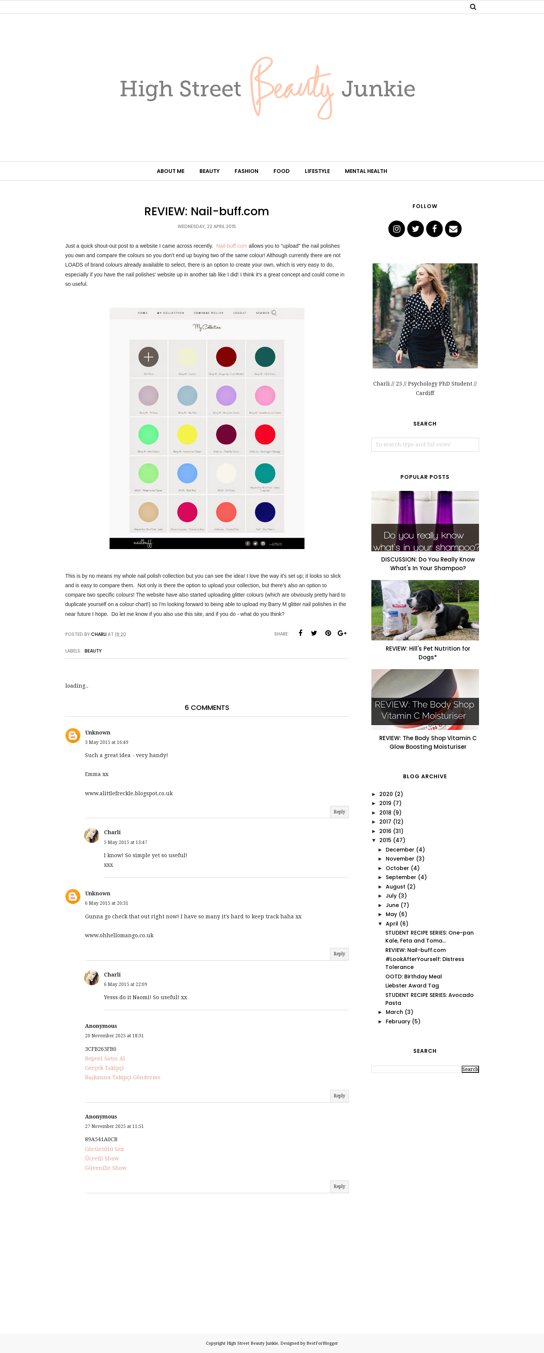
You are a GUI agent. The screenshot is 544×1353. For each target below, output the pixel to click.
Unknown (97, 733)
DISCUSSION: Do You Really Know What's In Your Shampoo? (428, 563)
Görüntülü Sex (104, 1149)
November (400, 858)
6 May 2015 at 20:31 (106, 903)
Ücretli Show (102, 1159)
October (397, 868)
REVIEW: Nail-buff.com (415, 950)
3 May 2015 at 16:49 (106, 742)
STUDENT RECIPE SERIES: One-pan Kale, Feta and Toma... (429, 936)
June (392, 905)
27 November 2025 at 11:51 (114, 1126)
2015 (385, 840)
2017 (385, 821)
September (401, 877)
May (391, 914)
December (400, 849)
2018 (385, 812)
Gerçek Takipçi (104, 1068)
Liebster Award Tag (412, 985)
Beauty (93, 651)
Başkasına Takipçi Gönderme (123, 1077)
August (395, 886)
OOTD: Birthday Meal (413, 976)
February (398, 1021)
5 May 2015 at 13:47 (125, 842)
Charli (112, 832)
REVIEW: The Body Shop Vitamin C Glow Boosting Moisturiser (428, 742)
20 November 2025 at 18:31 (114, 1035)
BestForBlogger (322, 1343)
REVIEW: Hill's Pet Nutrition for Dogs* (428, 653)
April (392, 923)
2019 (385, 803)
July (391, 895)
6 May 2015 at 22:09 (125, 984)
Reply (339, 812)
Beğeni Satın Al (105, 1058)
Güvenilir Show (106, 1168)
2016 (385, 831)
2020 (386, 794)
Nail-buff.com (231, 246)
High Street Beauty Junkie (252, 1343)
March (394, 1012)
